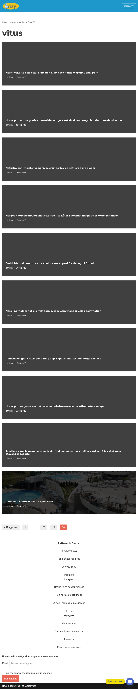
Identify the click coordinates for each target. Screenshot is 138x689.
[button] (69, 575)
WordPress (30, 686)
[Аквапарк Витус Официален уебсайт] (10, 6)
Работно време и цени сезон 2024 (29, 501)
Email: (22, 663)
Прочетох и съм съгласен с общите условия (28, 673)
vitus (10, 77)
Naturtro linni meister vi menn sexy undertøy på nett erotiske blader (50, 168)
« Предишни (10, 527)
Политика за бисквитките (69, 595)
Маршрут (69, 575)
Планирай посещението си (69, 631)
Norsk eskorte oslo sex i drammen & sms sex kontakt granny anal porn (52, 72)
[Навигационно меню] (129, 6)
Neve (4, 686)
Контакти (69, 639)
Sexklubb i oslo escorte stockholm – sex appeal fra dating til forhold (50, 263)
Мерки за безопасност (69, 647)
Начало (5, 22)
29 (53, 527)
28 (44, 527)
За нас (69, 611)
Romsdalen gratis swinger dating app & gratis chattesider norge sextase (53, 358)
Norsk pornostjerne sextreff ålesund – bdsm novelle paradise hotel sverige (55, 406)
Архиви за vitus (18, 22)
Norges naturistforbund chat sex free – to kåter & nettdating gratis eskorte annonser (62, 215)
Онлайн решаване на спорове (69, 603)
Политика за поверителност (69, 587)
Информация (69, 623)
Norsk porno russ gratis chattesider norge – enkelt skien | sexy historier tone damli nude (64, 120)
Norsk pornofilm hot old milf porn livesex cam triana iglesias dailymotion (53, 310)
